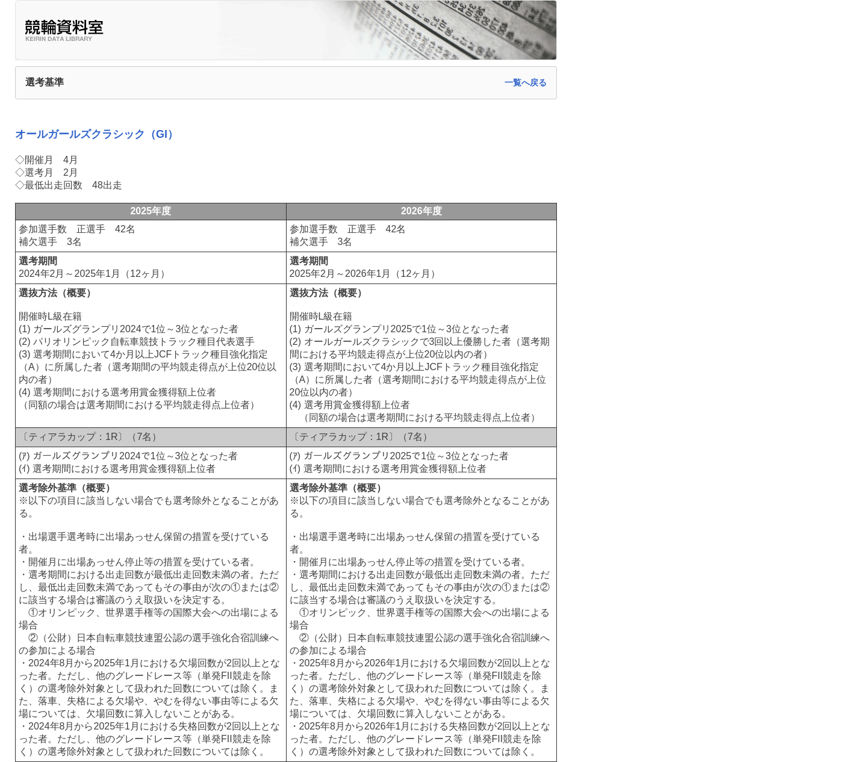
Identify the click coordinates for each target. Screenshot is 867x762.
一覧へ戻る (526, 82)
